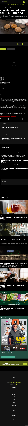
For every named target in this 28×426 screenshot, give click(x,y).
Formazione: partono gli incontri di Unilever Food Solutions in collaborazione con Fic (14, 161)
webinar (19, 7)
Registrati (24, 363)
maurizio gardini (6, 261)
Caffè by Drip (14, 406)
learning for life (4, 283)
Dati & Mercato (8, 4)
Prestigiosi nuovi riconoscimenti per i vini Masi (10, 127)
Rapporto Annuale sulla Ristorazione (9, 237)
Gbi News (14, 410)
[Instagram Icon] (13, 384)
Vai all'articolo (4, 356)
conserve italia (2, 261)
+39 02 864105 (15, 380)
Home (4, 4)
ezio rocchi (9, 7)
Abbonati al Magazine (11, 356)
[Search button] (27, 2)
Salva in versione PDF (10, 48)
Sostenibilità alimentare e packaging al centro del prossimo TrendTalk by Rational (13, 152)
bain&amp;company (16, 237)
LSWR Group (14, 418)
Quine (14, 419)
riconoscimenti (5, 125)
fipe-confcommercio (3, 237)
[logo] (4, 1)
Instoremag (14, 411)
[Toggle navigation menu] (1, 1)
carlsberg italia (2, 306)
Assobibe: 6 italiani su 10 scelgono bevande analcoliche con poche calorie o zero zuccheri (13, 139)
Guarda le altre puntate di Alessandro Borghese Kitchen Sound (8, 116)
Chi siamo (14, 388)
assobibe (3, 136)
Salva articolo (3, 48)
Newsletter (14, 391)
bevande (9, 125)
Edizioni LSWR (14, 416)
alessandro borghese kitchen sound (14, 7)
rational (7, 150)
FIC (1, 158)
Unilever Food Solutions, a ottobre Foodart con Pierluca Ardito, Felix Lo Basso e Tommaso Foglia (14, 169)
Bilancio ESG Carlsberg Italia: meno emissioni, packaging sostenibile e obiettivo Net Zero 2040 (12, 309)
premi (2, 125)
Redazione (7, 128)
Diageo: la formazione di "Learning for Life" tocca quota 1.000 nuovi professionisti (12, 286)
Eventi (14, 402)
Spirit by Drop (14, 405)
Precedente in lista (4, 123)
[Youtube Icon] (17, 384)
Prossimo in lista (4, 134)
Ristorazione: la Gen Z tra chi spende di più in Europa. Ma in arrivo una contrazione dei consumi (12, 240)
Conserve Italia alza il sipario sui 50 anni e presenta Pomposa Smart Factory (13, 263)
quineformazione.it (18, 382)
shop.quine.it (14, 382)
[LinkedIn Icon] (16, 384)
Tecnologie (14, 399)
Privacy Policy (14, 394)
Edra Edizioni (14, 415)
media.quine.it (10, 382)
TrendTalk (5, 150)
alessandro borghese (4, 7)
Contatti (14, 390)
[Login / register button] (24, 2)
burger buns (23, 7)
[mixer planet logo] (14, 375)
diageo (1, 283)
